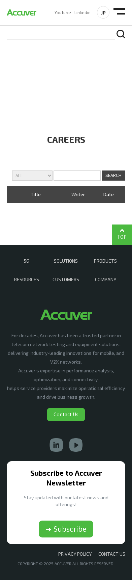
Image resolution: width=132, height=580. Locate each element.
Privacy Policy (75, 554)
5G (26, 261)
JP (103, 13)
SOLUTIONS (66, 261)
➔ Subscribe (66, 529)
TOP (122, 237)
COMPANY (105, 279)
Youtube (63, 12)
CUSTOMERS (66, 279)
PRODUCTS (105, 261)
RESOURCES (26, 279)
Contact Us (66, 414)
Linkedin (82, 12)
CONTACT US (111, 554)
